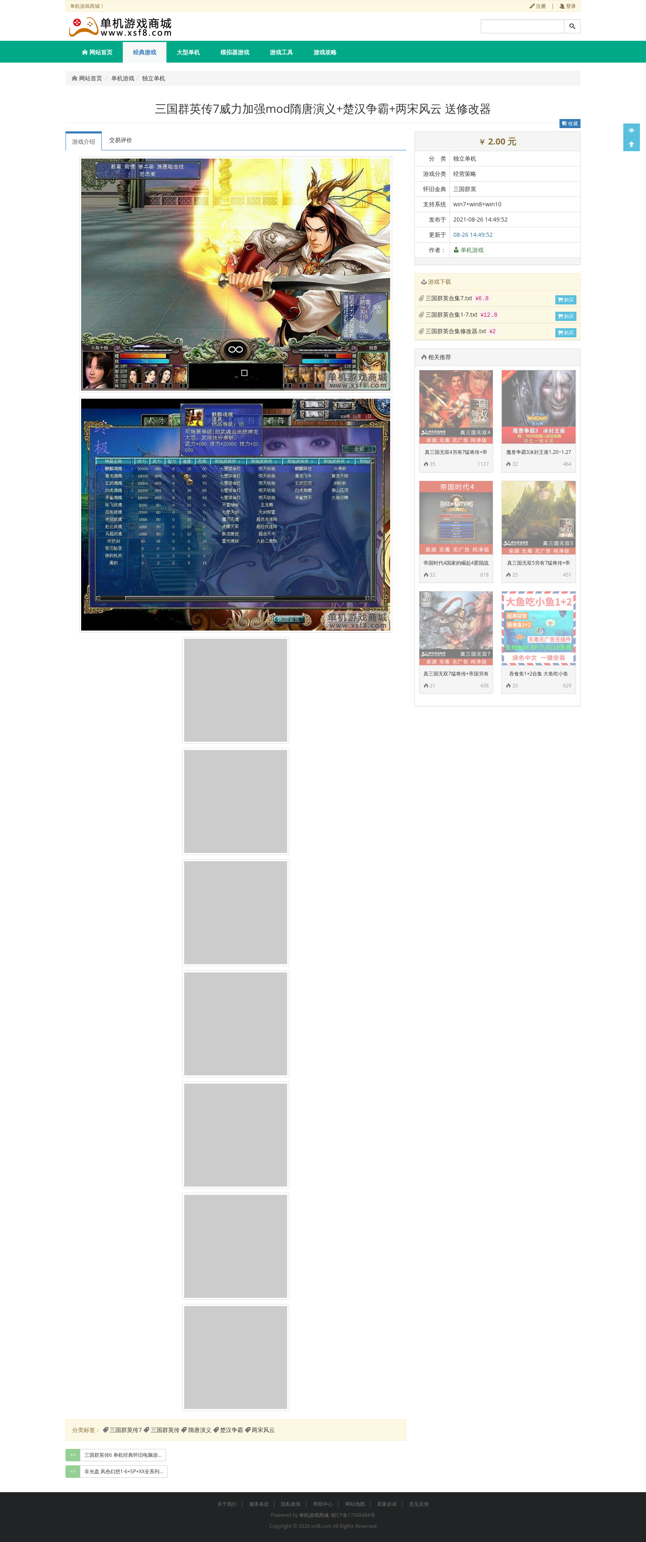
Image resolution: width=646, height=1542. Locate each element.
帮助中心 (323, 1503)
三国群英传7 (126, 1430)
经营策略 (464, 174)
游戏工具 (281, 52)
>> (73, 1454)
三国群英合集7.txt (455, 298)
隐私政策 (291, 1503)
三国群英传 (165, 1430)
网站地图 (355, 1503)
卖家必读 (387, 1503)
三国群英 (464, 189)
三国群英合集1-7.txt (459, 314)
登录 (567, 5)
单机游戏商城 (314, 1515)
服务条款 (259, 1503)
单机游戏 (122, 78)
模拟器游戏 (234, 52)
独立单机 (153, 78)
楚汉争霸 (231, 1430)
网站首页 (97, 52)
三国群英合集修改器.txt (458, 331)
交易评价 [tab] (120, 140)
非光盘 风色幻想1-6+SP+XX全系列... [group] (124, 1471)
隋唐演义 (199, 1430)
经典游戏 (144, 52)
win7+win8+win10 (477, 204)
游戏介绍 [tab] (83, 141)
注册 (538, 5)
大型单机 (188, 52)
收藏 (570, 123)
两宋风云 (263, 1430)
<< (73, 1471)
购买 (566, 299)
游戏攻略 (325, 52)
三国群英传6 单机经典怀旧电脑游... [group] (123, 1454)
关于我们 (227, 1503)
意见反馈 (419, 1503)
